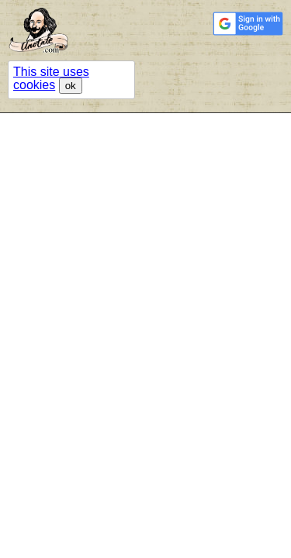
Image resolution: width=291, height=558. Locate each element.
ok (70, 85)
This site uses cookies (51, 78)
